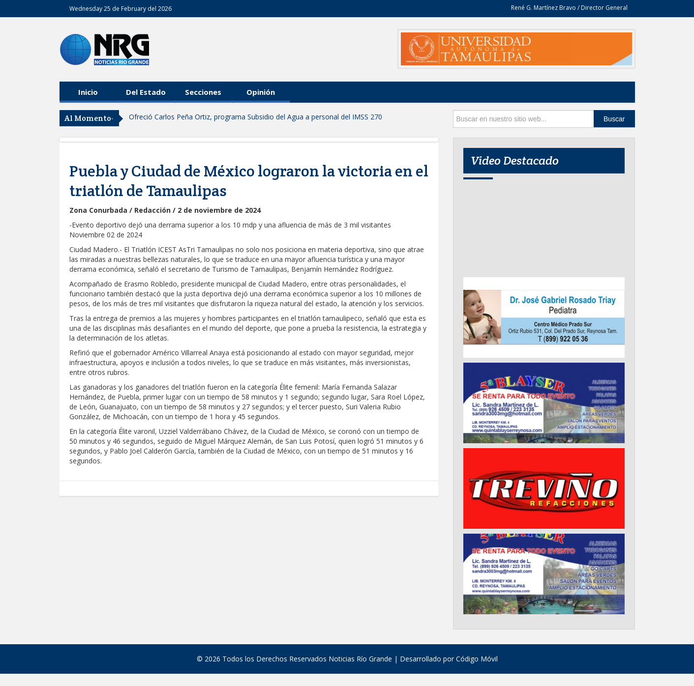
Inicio (88, 92)
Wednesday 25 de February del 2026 (120, 8)
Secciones (203, 92)
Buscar (614, 119)
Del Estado (146, 92)
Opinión (260, 92)
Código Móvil (477, 658)
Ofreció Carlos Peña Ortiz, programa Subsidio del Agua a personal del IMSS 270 (255, 116)
